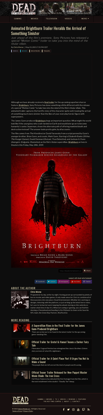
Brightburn (35, 51)
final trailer (49, 102)
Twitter (51, 282)
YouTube (76, 282)
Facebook (40, 282)
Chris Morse (18, 47)
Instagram (63, 282)
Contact (76, 401)
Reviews (72, 399)
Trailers (47, 51)
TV (56, 399)
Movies (24, 51)
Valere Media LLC (24, 409)
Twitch (87, 282)
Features (82, 399)
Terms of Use (17, 411)
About (66, 401)
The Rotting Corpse (52, 401)
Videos (15, 51)
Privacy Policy (28, 411)
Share (87, 271)
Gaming (40, 399)
